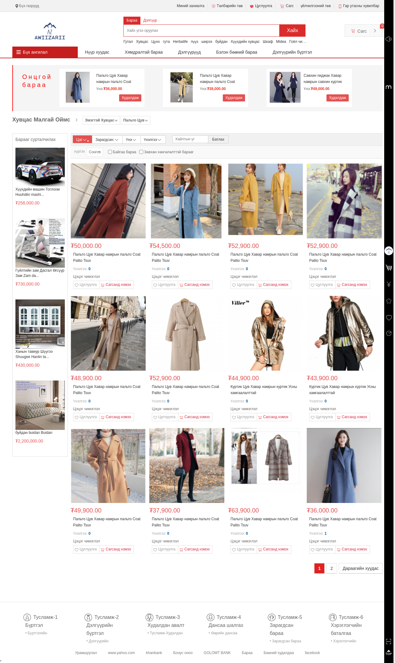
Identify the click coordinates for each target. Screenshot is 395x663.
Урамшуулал (86, 653)
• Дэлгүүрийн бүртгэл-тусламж (100, 642)
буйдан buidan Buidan (33, 432)
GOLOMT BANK (217, 653)
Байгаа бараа (124, 152)
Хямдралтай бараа (144, 52)
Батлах (218, 139)
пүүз (194, 41)
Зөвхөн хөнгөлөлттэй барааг (168, 152)
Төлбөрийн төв (227, 6)
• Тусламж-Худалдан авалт (165, 634)
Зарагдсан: (107, 139)
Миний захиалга (190, 6)
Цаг (82, 140)
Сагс (286, 6)
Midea (281, 41)
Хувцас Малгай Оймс (41, 120)
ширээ (206, 41)
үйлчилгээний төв (316, 6)
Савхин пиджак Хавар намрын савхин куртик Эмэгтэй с (323, 78)
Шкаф (268, 41)
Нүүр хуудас (97, 52)
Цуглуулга (260, 6)
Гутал (128, 41)
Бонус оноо (183, 653)
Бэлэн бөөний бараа (236, 52)
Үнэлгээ (153, 139)
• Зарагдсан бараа (285, 641)
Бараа (132, 20)
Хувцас (142, 41)
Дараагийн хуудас (361, 568)
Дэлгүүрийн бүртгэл (292, 52)
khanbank (154, 653)
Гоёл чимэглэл (301, 41)
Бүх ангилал (35, 52)
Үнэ (131, 139)
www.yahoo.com (121, 653)
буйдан (221, 41)
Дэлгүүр (150, 20)
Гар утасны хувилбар (361, 6)
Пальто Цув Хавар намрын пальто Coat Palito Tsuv (113, 78)
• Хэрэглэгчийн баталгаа (343, 642)
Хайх (292, 30)
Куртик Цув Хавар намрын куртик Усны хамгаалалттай (264, 390)
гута (166, 41)
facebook (312, 653)
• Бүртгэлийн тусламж (36, 634)
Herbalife (180, 41)
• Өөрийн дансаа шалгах (223, 634)
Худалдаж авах (130, 98)
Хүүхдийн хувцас (245, 41)
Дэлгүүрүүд (189, 52)
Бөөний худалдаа (279, 653)
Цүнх (155, 41)
